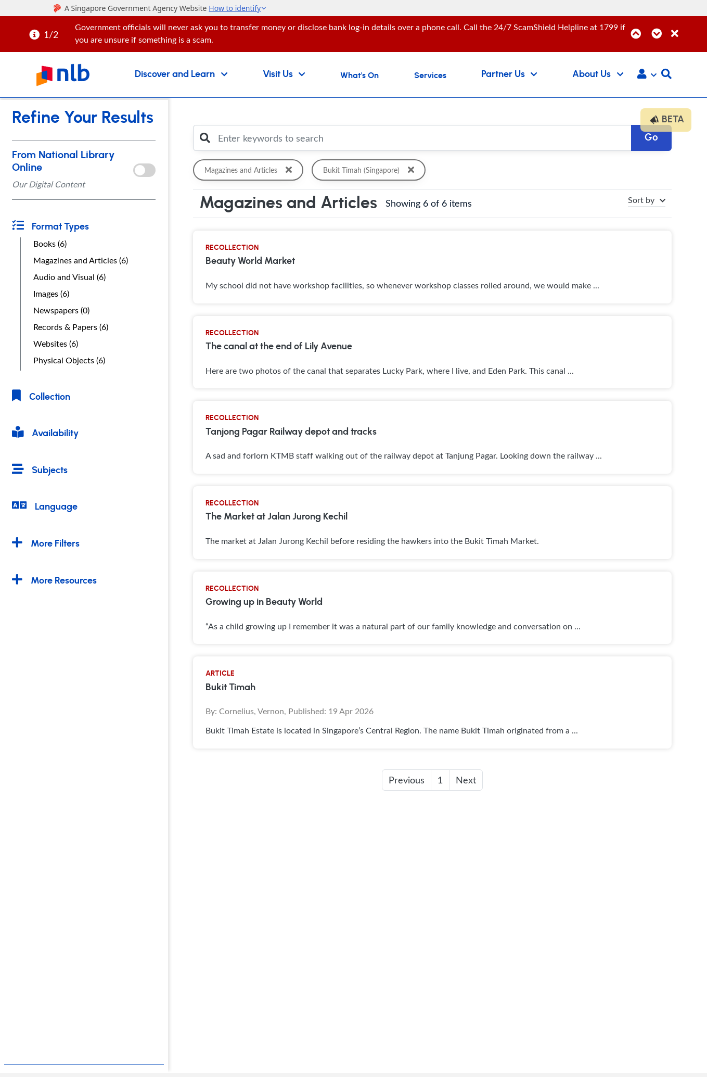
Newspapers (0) (61, 310)
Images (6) (51, 293)
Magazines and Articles (250, 170)
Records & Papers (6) (70, 327)
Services (430, 75)
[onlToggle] (144, 170)
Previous (407, 780)
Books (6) (50, 243)
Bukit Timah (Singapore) (371, 170)
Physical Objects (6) (69, 360)
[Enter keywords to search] (422, 138)
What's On (359, 75)
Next (466, 780)
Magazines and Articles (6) (80, 260)
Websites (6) (55, 343)
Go (651, 138)
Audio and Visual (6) (69, 277)
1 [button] (440, 780)
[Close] (687, 28)
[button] (647, 75)
